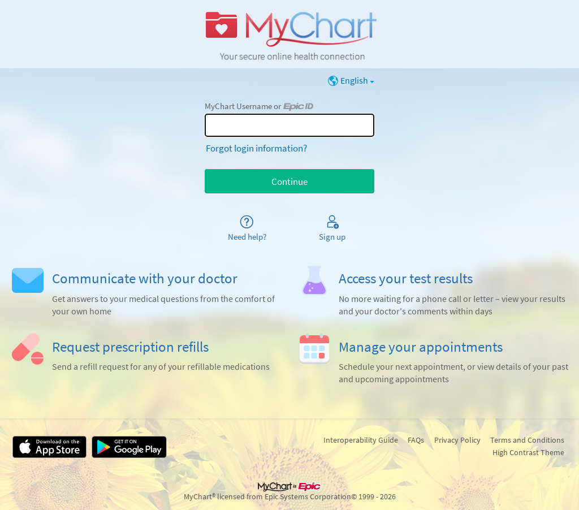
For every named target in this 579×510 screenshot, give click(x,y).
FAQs (416, 440)
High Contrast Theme (528, 452)
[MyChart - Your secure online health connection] (289, 34)
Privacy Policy (457, 440)
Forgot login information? (256, 148)
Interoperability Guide (360, 440)
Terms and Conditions (527, 440)
